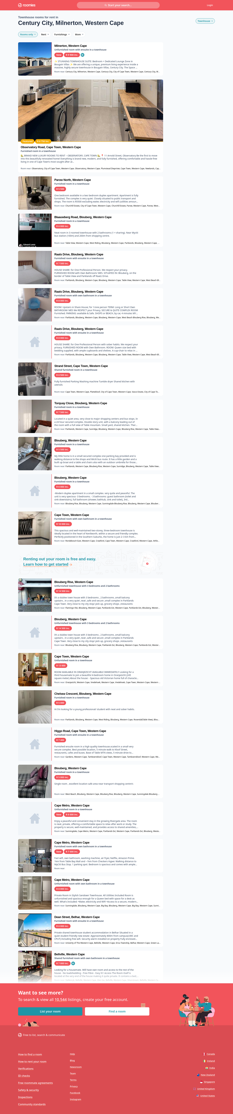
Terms (73, 1079)
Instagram (75, 1099)
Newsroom (76, 1066)
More (79, 34)
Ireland (209, 1061)
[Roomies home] (26, 5)
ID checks (24, 1076)
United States (205, 1095)
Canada (209, 1054)
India (210, 1067)
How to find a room (30, 1054)
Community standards (32, 1104)
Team (73, 1073)
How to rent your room (32, 1061)
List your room (50, 1011)
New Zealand (206, 1074)
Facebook (75, 1092)
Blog (72, 1060)
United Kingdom (204, 1088)
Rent (45, 34)
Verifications (25, 1068)
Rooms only (28, 34)
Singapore (207, 1081)
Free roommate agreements (35, 1083)
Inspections (25, 1097)
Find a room (117, 1011)
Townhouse (205, 21)
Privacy (74, 1086)
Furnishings (62, 34)
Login (210, 5)
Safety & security (28, 1090)
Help (72, 1054)
